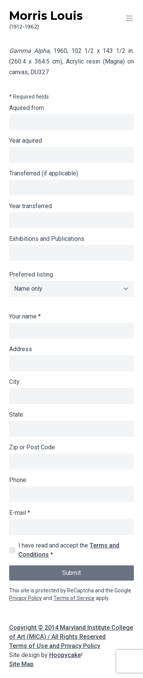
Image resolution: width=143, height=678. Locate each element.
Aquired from (26, 107)
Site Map (21, 664)
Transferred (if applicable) (43, 173)
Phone (17, 480)
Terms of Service (74, 598)
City (14, 381)
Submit (71, 572)
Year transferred (30, 206)
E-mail (19, 512)
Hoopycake (65, 655)
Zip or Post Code (32, 447)
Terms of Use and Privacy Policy (54, 645)
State (16, 414)
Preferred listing (31, 274)
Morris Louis (71, 19)
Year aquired (25, 140)
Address (20, 349)
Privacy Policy (25, 598)
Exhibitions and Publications (46, 238)
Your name (25, 316)
